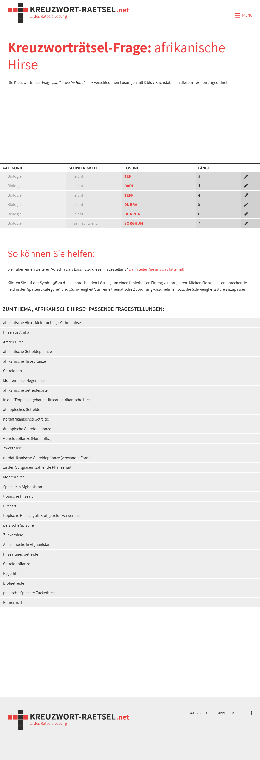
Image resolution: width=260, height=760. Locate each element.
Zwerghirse (12, 448)
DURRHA (132, 214)
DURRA (130, 204)
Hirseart (9, 506)
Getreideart (12, 371)
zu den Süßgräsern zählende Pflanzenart (37, 467)
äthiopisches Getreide (21, 409)
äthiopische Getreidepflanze (27, 428)
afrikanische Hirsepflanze (24, 361)
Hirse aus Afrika (16, 332)
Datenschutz (199, 713)
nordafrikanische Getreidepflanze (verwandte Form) (47, 457)
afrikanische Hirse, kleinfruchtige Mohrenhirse (42, 322)
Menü (243, 15)
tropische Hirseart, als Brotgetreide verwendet (41, 515)
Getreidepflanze (16, 564)
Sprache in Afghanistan (22, 486)
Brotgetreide (13, 583)
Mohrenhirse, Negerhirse (24, 380)
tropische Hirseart (18, 496)
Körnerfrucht (14, 602)
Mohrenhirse (14, 477)
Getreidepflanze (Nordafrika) (27, 438)
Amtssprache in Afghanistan (27, 544)
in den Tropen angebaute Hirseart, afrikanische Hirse (47, 399)
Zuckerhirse (13, 535)
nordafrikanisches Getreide (26, 419)
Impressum (225, 713)
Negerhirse (12, 573)
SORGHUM (133, 223)
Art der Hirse (13, 342)
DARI (128, 185)
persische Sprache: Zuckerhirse (29, 592)
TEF (127, 176)
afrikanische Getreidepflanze (27, 351)
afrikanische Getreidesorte (25, 390)
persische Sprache (18, 525)
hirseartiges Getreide (20, 554)
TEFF (128, 195)
